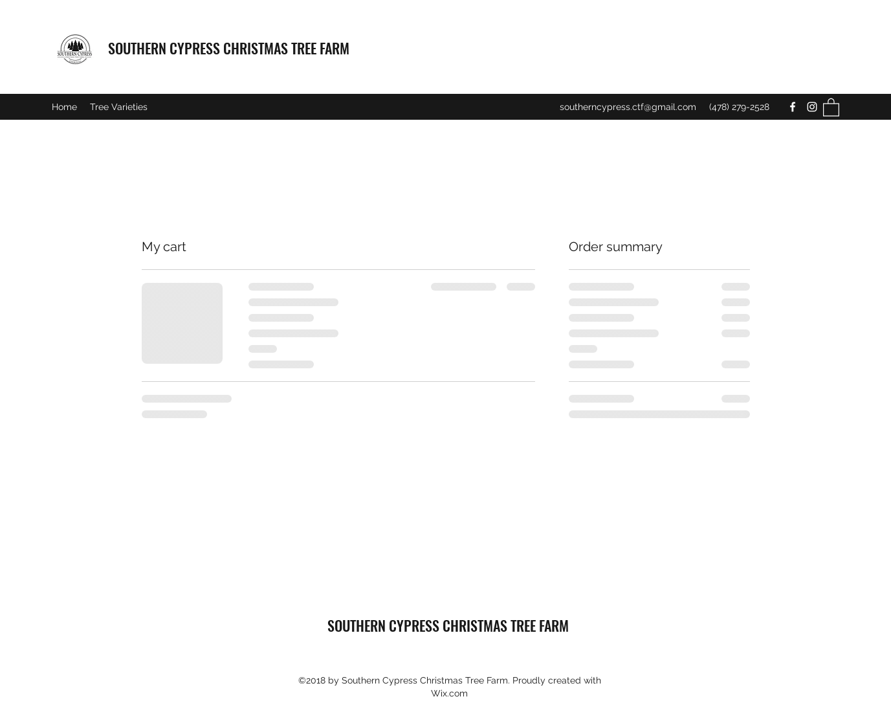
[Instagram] (812, 106)
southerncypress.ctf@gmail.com (628, 107)
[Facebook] (792, 106)
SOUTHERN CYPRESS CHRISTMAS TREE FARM (228, 48)
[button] (831, 107)
